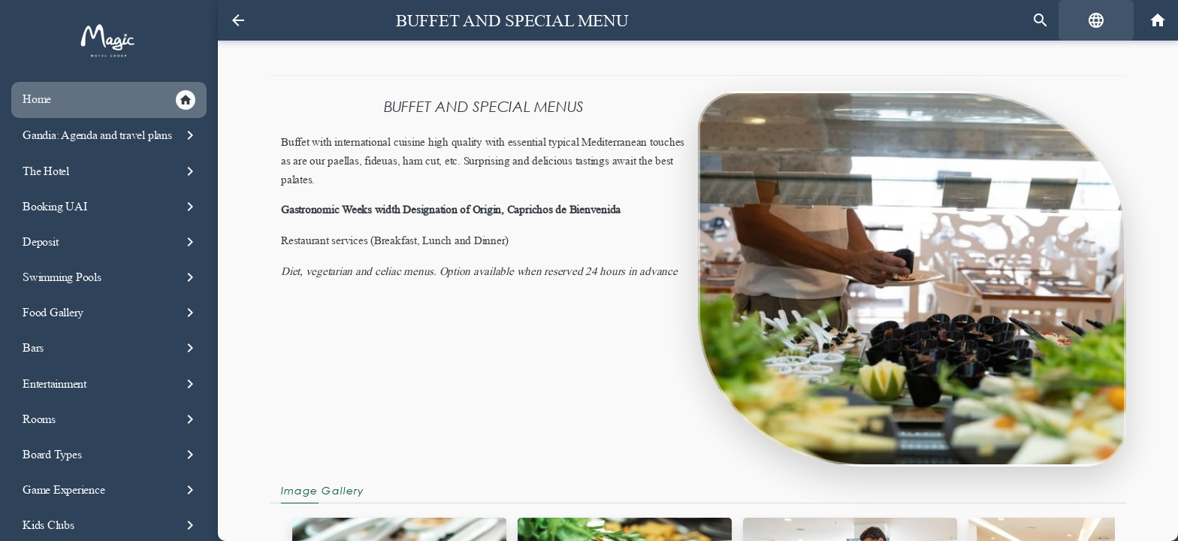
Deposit (111, 242)
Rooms (111, 419)
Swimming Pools (111, 277)
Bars (111, 348)
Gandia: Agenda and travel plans (111, 135)
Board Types (111, 455)
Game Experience (111, 490)
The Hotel (111, 171)
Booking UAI (111, 207)
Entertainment (111, 384)
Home (109, 100)
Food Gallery (111, 313)
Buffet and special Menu (512, 20)
